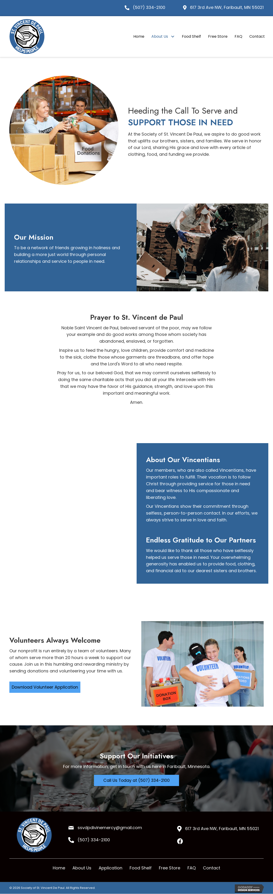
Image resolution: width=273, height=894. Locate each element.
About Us (81, 868)
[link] (139, 36)
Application (110, 868)
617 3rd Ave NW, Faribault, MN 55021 (227, 7)
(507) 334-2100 (149, 7)
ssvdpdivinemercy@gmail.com (110, 828)
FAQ (191, 868)
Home (59, 868)
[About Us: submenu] (172, 36)
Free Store (169, 868)
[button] (45, 687)
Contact (211, 868)
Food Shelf (141, 868)
